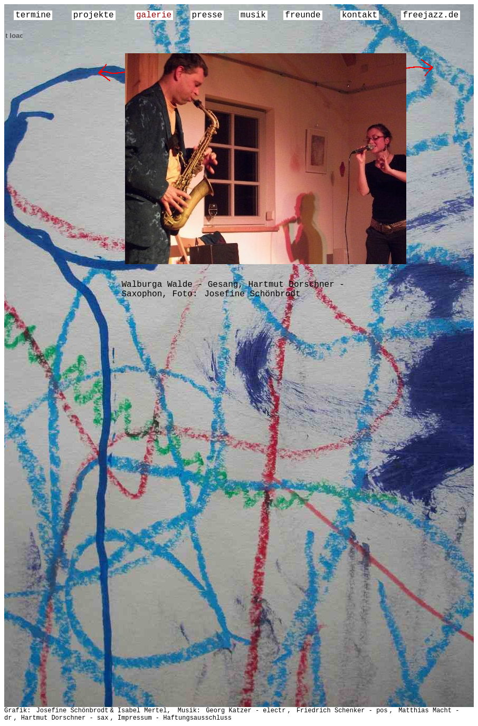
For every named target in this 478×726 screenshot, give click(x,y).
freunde (302, 15)
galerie (153, 15)
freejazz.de (430, 15)
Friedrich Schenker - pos (342, 710)
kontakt (359, 15)
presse (207, 15)
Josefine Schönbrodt (252, 294)
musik (253, 15)
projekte (93, 15)
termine (33, 15)
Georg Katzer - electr (245, 710)
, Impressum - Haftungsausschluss (170, 718)
